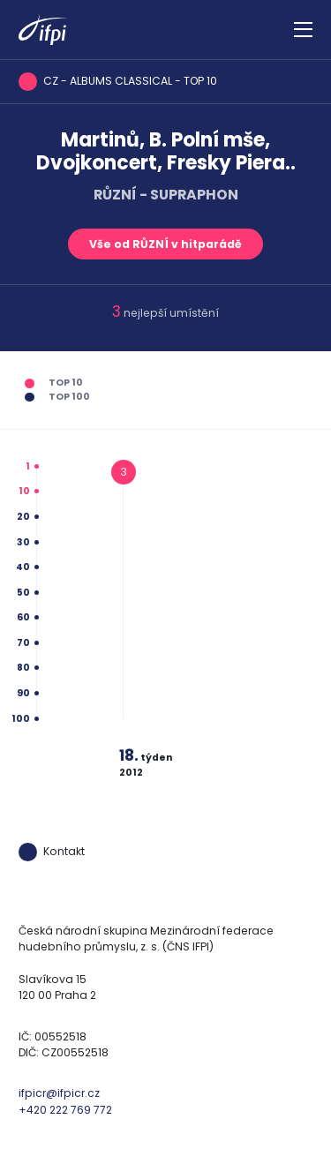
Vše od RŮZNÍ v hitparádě (165, 244)
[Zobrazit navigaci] (303, 30)
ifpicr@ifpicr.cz (59, 1092)
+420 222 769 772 (65, 1109)
